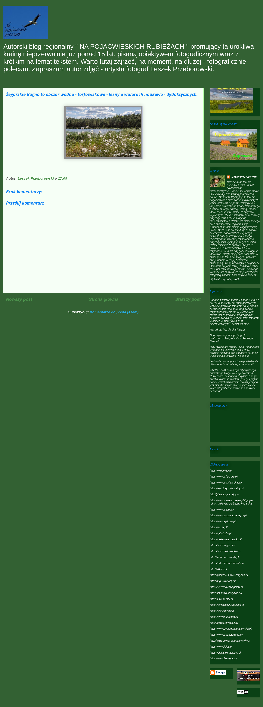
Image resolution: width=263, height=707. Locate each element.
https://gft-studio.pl (220, 533)
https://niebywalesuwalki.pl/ (226, 539)
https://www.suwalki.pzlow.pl (226, 587)
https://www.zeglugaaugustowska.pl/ (231, 628)
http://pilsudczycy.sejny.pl (224, 494)
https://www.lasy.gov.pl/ (223, 658)
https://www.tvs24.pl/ (222, 509)
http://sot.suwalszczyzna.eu (226, 593)
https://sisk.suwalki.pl (222, 610)
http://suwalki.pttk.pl (221, 599)
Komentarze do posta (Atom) (114, 312)
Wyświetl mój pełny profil (224, 279)
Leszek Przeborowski (244, 176)
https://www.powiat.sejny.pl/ (226, 482)
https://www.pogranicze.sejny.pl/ (228, 515)
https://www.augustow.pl (224, 616)
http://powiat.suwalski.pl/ (224, 622)
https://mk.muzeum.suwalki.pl (227, 563)
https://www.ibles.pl (221, 646)
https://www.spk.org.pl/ (223, 521)
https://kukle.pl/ (218, 527)
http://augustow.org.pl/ (223, 581)
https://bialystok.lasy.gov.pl (225, 652)
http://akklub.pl (218, 569)
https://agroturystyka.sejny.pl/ (227, 488)
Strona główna (103, 299)
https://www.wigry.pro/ (222, 545)
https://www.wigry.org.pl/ (224, 476)
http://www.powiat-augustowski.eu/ (230, 640)
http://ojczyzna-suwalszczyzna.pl (229, 575)
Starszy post (188, 299)
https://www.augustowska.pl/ (226, 634)
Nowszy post (19, 299)
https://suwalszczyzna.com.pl (227, 604)
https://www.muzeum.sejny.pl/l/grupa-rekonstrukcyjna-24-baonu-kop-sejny (231, 502)
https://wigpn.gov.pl (221, 470)
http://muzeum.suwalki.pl (224, 557)
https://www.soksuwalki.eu (225, 551)
